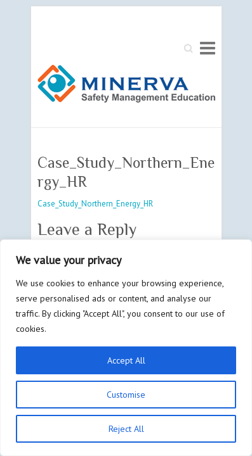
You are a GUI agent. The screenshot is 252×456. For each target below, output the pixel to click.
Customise (126, 394)
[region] (126, 347)
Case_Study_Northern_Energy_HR (95, 203)
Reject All (126, 428)
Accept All (126, 360)
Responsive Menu (207, 47)
